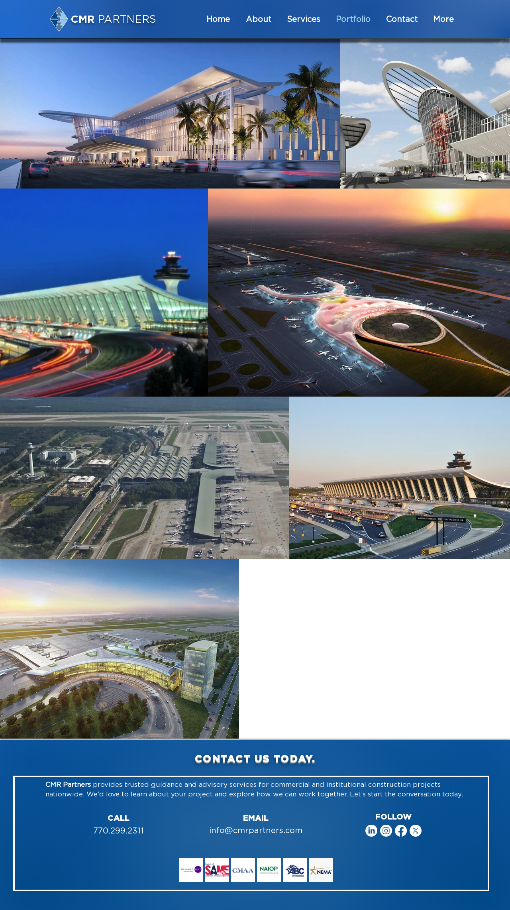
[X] (416, 831)
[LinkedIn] (371, 831)
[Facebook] (401, 831)
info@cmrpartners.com (255, 830)
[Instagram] (386, 831)
